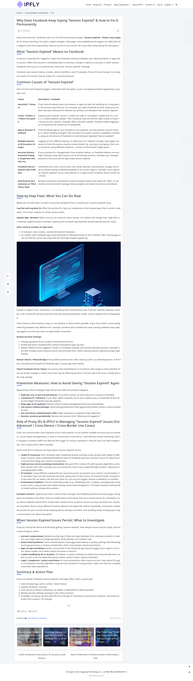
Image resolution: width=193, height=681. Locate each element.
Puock (101, 676)
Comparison (164, 236)
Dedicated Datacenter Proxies (164, 244)
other (164, 267)
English (169, 4)
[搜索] (176, 4)
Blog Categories (122, 4)
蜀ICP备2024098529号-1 (116, 671)
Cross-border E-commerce (36, 13)
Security (138, 291)
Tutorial (138, 299)
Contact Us (150, 4)
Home (88, 4)
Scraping (164, 281)
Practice (138, 274)
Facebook (22, 611)
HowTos (164, 260)
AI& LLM (138, 236)
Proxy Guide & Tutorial (165, 274)
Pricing (108, 4)
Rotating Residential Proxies (138, 283)
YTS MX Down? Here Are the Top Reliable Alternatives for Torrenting (158, 218)
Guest (138, 260)
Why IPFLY (164, 299)
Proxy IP (33, 611)
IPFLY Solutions (138, 267)
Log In (159, 4)
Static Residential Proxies (165, 291)
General (164, 253)
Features (138, 253)
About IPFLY (137, 4)
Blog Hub (97, 4)
